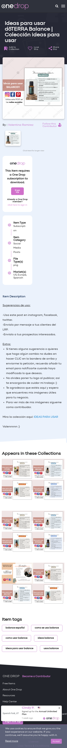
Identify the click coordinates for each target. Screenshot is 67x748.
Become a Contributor (36, 676)
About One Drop (12, 690)
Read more (11, 741)
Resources (9, 695)
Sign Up (17, 191)
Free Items (9, 684)
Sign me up (13, 721)
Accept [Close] (56, 741)
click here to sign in (17, 205)
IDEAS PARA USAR (45, 417)
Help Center (10, 702)
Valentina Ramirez (21, 125)
